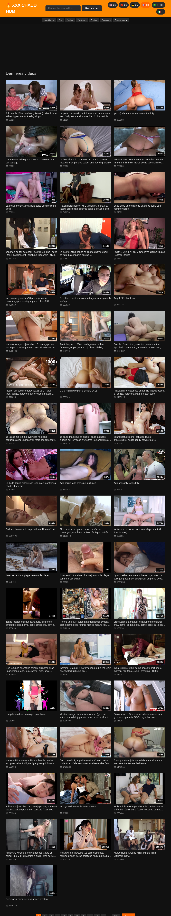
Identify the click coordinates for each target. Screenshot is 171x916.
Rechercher (91, 8)
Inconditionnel (37, 20)
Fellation (65, 20)
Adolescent (112, 20)
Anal (53, 20)
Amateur (97, 20)
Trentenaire (81, 20)
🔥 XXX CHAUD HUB (21, 8)
